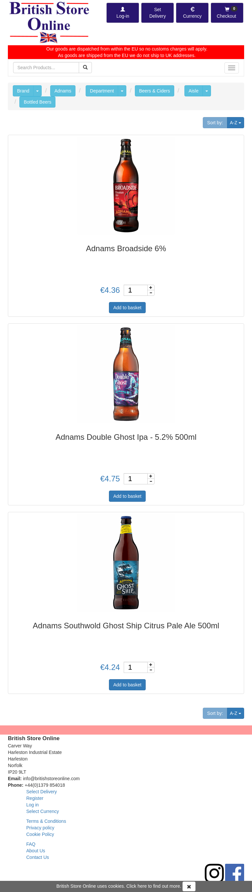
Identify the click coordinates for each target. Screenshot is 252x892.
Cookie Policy (40, 834)
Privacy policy (40, 827)
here (142, 886)
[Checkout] (227, 13)
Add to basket (127, 307)
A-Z (237, 122)
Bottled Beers (37, 102)
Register (34, 798)
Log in (32, 804)
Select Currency (42, 811)
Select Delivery (41, 791)
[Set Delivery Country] (157, 13)
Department (102, 90)
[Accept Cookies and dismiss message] (189, 886)
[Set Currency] (192, 13)
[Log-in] (122, 13)
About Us (35, 850)
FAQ (30, 844)
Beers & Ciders (154, 90)
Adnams (62, 90)
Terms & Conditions (46, 821)
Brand (23, 90)
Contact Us (37, 857)
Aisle (194, 90)
